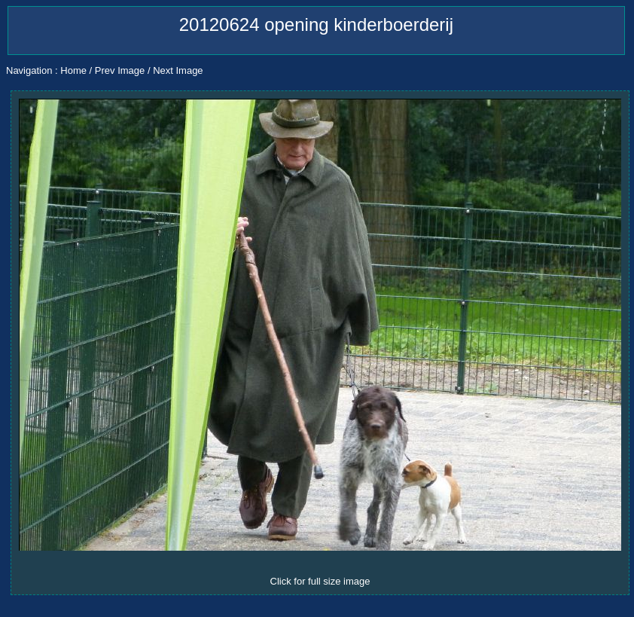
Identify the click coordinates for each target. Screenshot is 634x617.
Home (73, 70)
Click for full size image (320, 581)
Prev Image (120, 70)
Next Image (178, 70)
